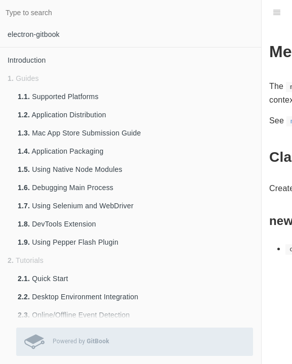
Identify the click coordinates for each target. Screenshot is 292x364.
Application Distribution (62, 115)
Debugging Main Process (65, 188)
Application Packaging (60, 151)
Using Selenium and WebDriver (76, 206)
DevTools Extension (57, 224)
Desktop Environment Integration (78, 297)
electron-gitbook (34, 34)
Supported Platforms (58, 97)
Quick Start (43, 279)
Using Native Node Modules (70, 169)
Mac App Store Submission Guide (79, 133)
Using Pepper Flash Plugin (68, 242)
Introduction (27, 60)
